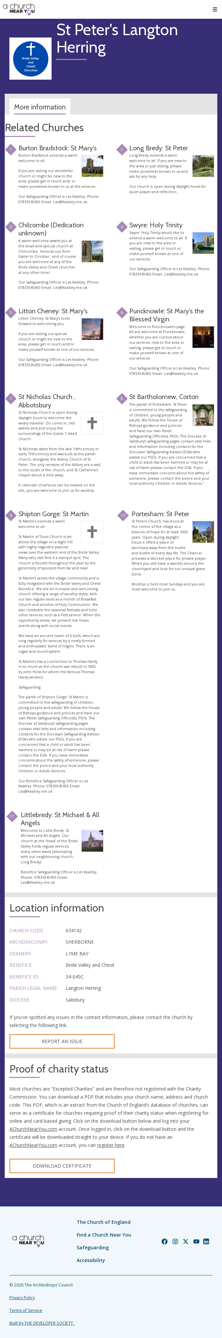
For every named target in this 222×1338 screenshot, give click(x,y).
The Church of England (104, 1222)
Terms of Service (25, 1310)
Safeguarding (93, 1247)
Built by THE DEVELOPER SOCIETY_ (42, 1323)
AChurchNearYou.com (33, 1129)
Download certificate (62, 1166)
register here (111, 1145)
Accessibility (91, 1260)
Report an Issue (62, 1041)
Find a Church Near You (104, 1235)
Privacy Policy (22, 1298)
